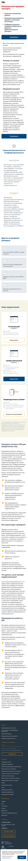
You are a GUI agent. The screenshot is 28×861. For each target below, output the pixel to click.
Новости (3, 808)
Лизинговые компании (7, 789)
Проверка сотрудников (7, 764)
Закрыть (22, 857)
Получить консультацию (14, 414)
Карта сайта (4, 815)
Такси (2, 787)
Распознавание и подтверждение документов (9, 731)
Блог (2, 803)
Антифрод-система (6, 762)
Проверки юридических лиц (8, 738)
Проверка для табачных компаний (9, 780)
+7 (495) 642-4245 (5, 822)
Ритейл (3, 782)
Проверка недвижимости (7, 792)
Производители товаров (7, 794)
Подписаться (12, 754)
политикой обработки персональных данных (6, 858)
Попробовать (14, 37)
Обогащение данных (6, 733)
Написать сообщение (8, 836)
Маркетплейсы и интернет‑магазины (10, 778)
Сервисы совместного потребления (10, 773)
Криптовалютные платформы (8, 769)
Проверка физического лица (8, 728)
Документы (4, 810)
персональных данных (16, 750)
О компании (4, 806)
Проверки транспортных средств (9, 736)
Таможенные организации (7, 776)
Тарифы (3, 801)
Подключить (14, 340)
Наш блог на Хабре (8, 831)
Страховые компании (6, 785)
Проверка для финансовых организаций (11, 766)
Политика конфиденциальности (9, 813)
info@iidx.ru (4, 828)
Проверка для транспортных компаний (11, 771)
